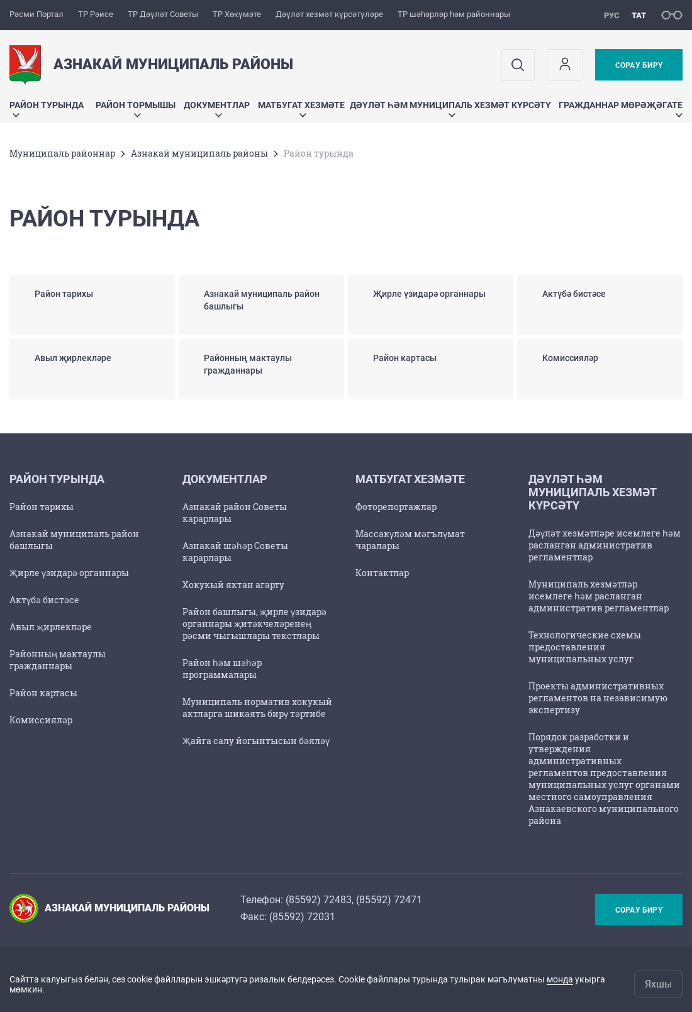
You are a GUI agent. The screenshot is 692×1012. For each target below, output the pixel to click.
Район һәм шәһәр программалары (222, 669)
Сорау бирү (638, 65)
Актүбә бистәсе (44, 600)
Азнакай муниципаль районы (199, 153)
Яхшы (658, 984)
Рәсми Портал (36, 14)
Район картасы (43, 693)
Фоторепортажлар (396, 507)
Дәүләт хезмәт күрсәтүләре (329, 14)
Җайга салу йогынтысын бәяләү (256, 741)
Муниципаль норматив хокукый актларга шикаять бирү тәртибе (257, 708)
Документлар (217, 108)
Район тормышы (136, 108)
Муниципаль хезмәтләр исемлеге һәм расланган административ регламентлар (598, 596)
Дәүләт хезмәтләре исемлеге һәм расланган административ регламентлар (604, 545)
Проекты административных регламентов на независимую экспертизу (597, 698)
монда (560, 979)
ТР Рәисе (95, 14)
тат (639, 15)
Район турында (46, 108)
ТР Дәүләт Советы (163, 14)
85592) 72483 (320, 900)
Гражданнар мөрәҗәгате (621, 108)
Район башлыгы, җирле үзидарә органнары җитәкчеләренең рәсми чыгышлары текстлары (254, 624)
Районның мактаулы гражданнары (57, 660)
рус (612, 15)
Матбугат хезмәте (301, 108)
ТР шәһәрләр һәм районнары (454, 14)
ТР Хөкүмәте (237, 14)
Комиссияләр (40, 720)
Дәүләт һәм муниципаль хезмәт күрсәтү (450, 108)
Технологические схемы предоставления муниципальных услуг (584, 647)
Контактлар (382, 573)
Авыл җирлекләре (50, 627)
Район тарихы (41, 507)
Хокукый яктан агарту (233, 585)
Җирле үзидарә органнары (69, 573)
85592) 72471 (390, 900)
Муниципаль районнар (62, 153)
